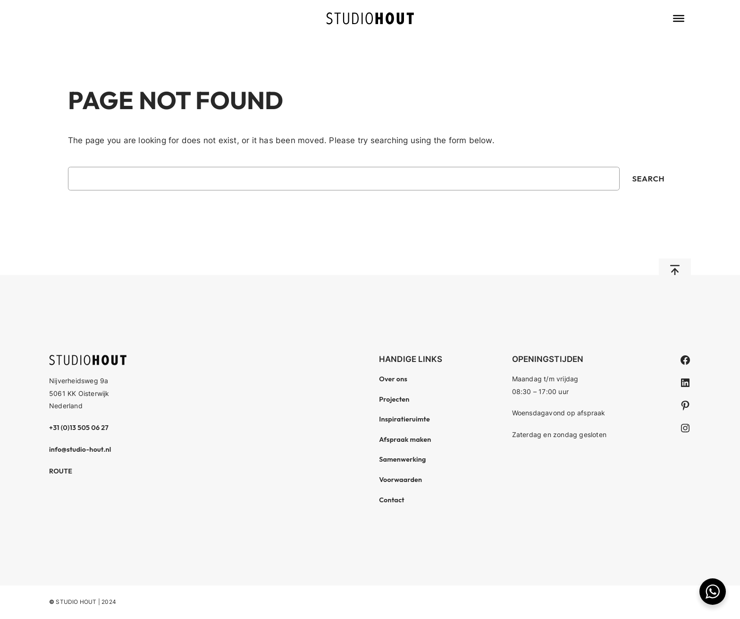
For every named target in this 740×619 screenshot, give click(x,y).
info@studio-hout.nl (80, 449)
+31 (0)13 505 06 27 (79, 427)
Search (648, 178)
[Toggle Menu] (678, 18)
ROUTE (60, 471)
